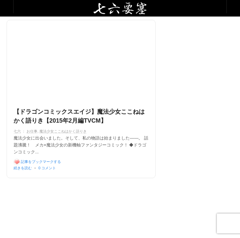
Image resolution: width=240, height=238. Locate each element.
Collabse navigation (233, 6)
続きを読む (23, 168)
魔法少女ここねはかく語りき (63, 131)
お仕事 (31, 131)
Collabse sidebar (7, 6)
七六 (17, 131)
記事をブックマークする (41, 162)
